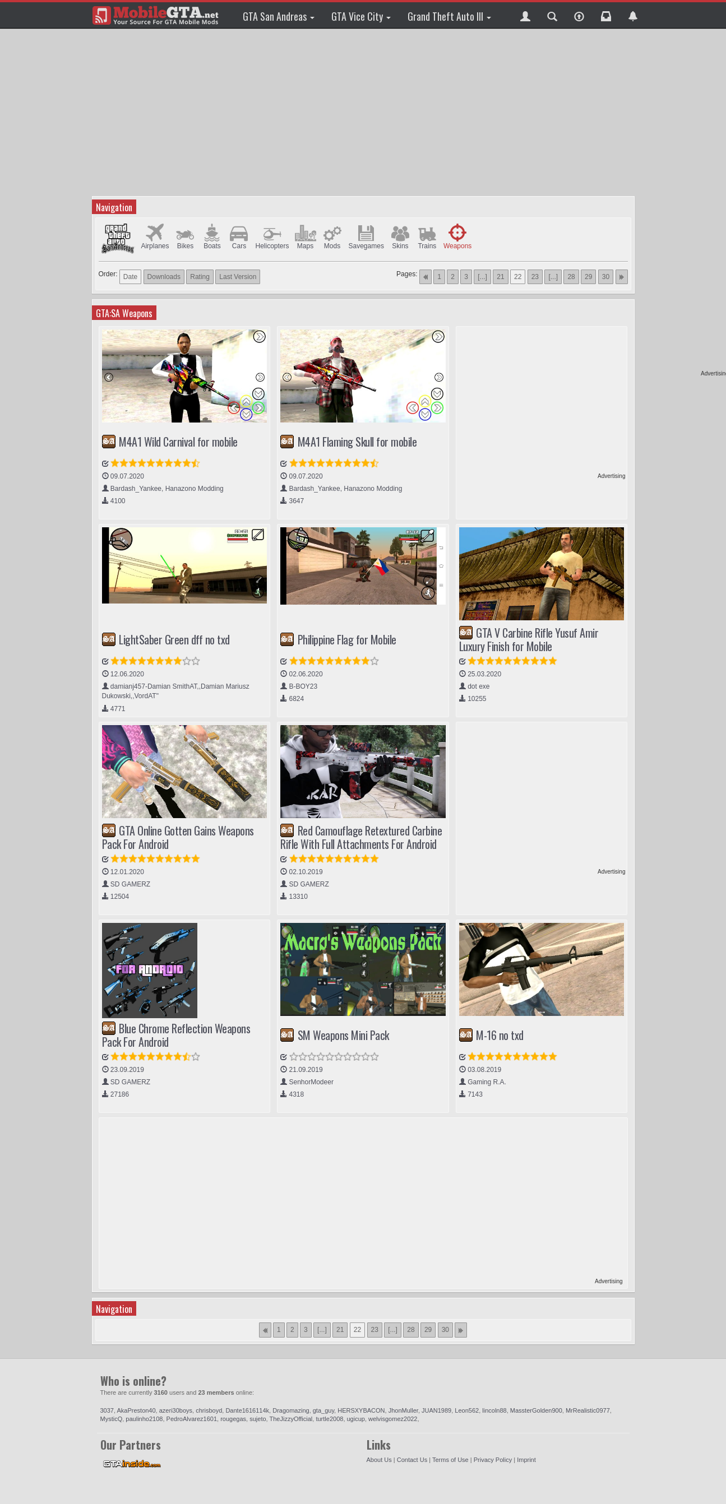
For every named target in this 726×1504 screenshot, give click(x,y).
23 (535, 277)
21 (500, 277)
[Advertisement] (364, 112)
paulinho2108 (144, 1418)
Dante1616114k (247, 1410)
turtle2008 (329, 1418)
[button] (525, 15)
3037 (107, 1410)
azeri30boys (175, 1410)
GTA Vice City (361, 16)
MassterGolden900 (536, 1410)
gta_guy (323, 1410)
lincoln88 (494, 1410)
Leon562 (467, 1410)
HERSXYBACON (361, 1410)
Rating (200, 277)
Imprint (526, 1459)
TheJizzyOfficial (290, 1418)
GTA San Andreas (279, 16)
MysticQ (111, 1418)
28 (571, 277)
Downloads (164, 277)
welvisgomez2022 (392, 1418)
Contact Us (412, 1459)
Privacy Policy (493, 1459)
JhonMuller (403, 1410)
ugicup (356, 1418)
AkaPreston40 (136, 1410)
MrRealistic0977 (588, 1410)
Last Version (237, 277)
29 (588, 277)
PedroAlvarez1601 (192, 1418)
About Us (379, 1459)
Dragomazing (290, 1410)
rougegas (233, 1418)
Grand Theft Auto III (449, 16)
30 (605, 277)
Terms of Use (450, 1459)
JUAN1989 (436, 1410)
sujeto (257, 1418)
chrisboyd (209, 1410)
